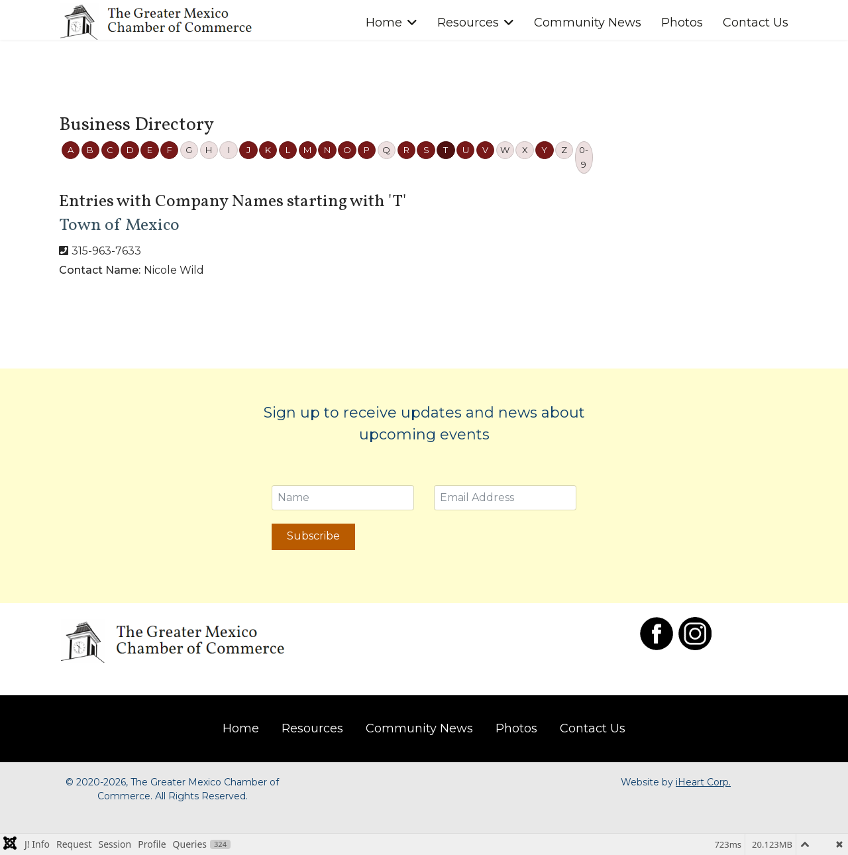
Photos (682, 22)
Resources (468, 22)
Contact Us (755, 22)
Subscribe (313, 536)
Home (384, 22)
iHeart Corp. (703, 782)
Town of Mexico (119, 225)
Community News (587, 22)
